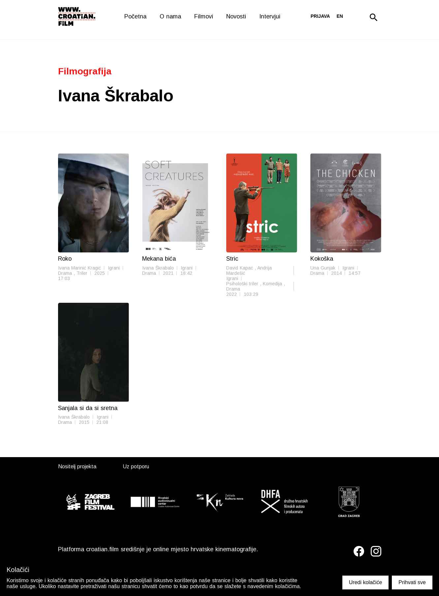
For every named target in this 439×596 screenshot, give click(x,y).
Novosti (236, 16)
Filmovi (203, 16)
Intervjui (269, 16)
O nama (170, 16)
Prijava (320, 16)
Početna (135, 16)
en (339, 16)
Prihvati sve (412, 582)
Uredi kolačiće (365, 582)
